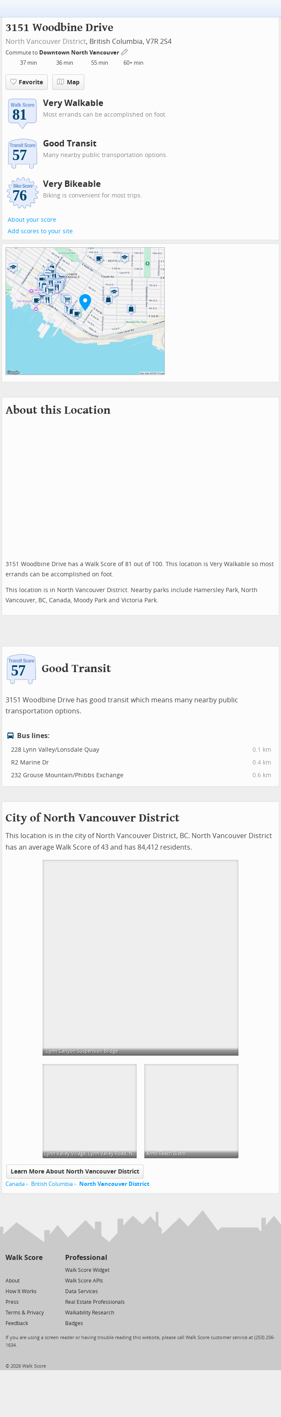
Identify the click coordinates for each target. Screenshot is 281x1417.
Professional (86, 1258)
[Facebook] (24, 1269)
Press (12, 1302)
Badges (74, 1323)
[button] (85, 302)
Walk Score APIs (84, 1281)
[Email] (37, 1269)
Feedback (17, 1323)
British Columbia (52, 1184)
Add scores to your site (40, 231)
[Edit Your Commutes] (124, 51)
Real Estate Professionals (95, 1302)
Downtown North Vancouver (79, 52)
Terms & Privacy (25, 1313)
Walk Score (24, 1258)
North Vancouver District (46, 41)
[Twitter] (10, 1269)
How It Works (21, 1291)
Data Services (81, 1291)
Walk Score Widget (87, 1270)
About (13, 1281)
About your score (32, 219)
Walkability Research (89, 1313)
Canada (15, 1184)
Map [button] (68, 82)
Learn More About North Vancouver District (75, 1171)
